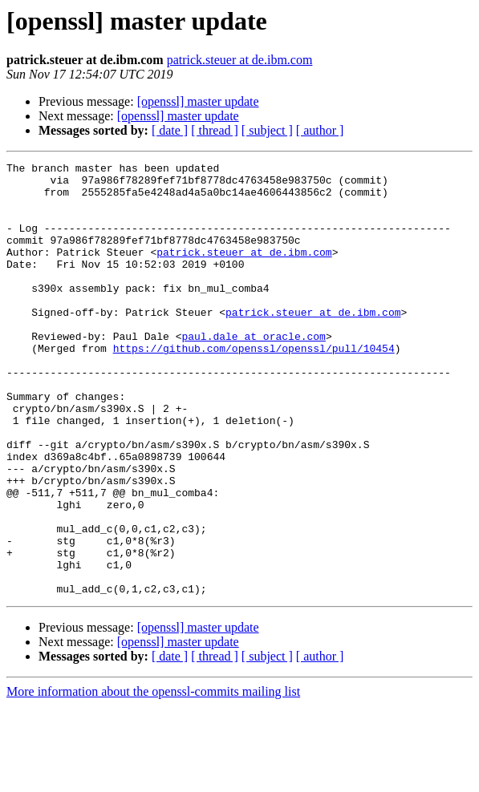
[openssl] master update (198, 101)
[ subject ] (267, 130)
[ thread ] (214, 130)
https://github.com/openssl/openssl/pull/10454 (254, 386)
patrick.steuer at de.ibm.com (240, 60)
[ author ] (320, 130)
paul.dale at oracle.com (253, 372)
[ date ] (170, 130)
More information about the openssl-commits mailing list (153, 778)
